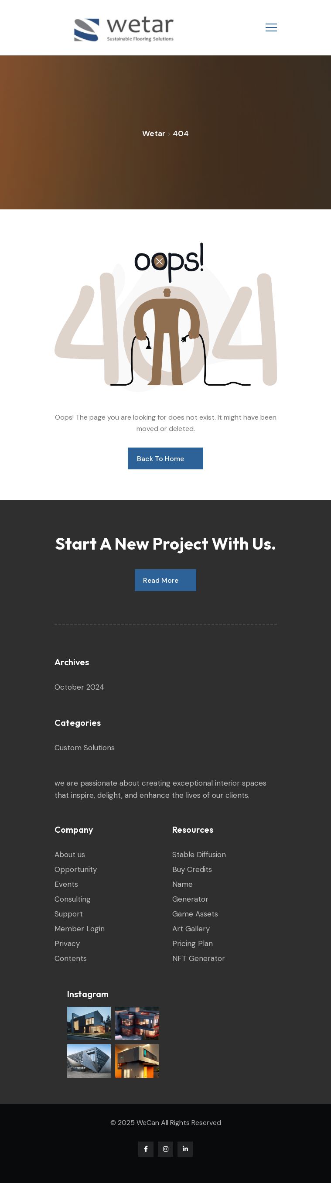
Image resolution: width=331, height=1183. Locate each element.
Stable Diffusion (199, 854)
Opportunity (76, 869)
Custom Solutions (85, 747)
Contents (71, 958)
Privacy (67, 943)
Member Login (80, 928)
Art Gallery (191, 928)
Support (69, 914)
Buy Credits (192, 869)
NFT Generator (198, 958)
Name (182, 884)
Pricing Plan (192, 943)
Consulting (73, 899)
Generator (190, 899)
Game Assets (195, 914)
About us (70, 854)
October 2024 (79, 687)
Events (66, 884)
